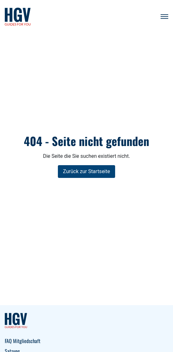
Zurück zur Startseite (86, 171)
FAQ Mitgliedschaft (22, 341)
